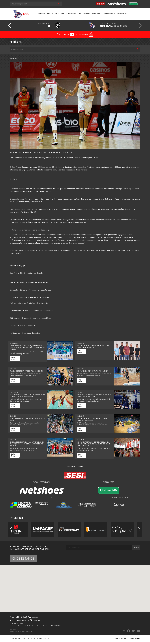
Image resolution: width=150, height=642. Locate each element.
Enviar (136, 547)
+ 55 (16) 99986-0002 (25, 620)
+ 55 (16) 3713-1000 (24, 616)
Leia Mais (13, 358)
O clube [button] (41, 14)
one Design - (121, 639)
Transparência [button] (107, 14)
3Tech (134, 639)
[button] (9, 25)
